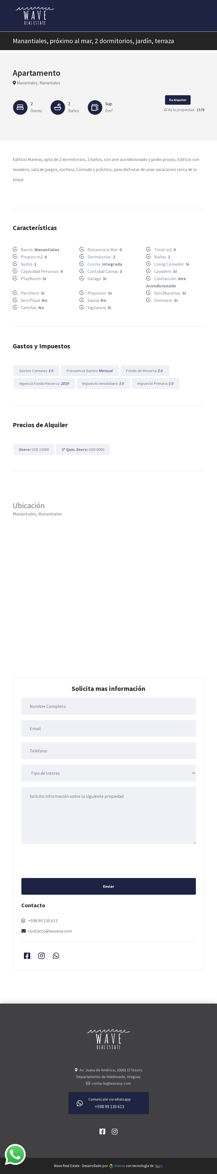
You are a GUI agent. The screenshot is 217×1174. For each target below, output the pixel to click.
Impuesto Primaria (155, 383)
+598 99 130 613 (43, 920)
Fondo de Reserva (145, 370)
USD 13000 (34, 449)
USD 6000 (83, 449)
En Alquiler (177, 100)
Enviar (108, 886)
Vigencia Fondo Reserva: (44, 383)
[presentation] (63, 860)
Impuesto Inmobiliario (103, 383)
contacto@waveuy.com (50, 931)
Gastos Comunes (36, 370)
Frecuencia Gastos (90, 370)
